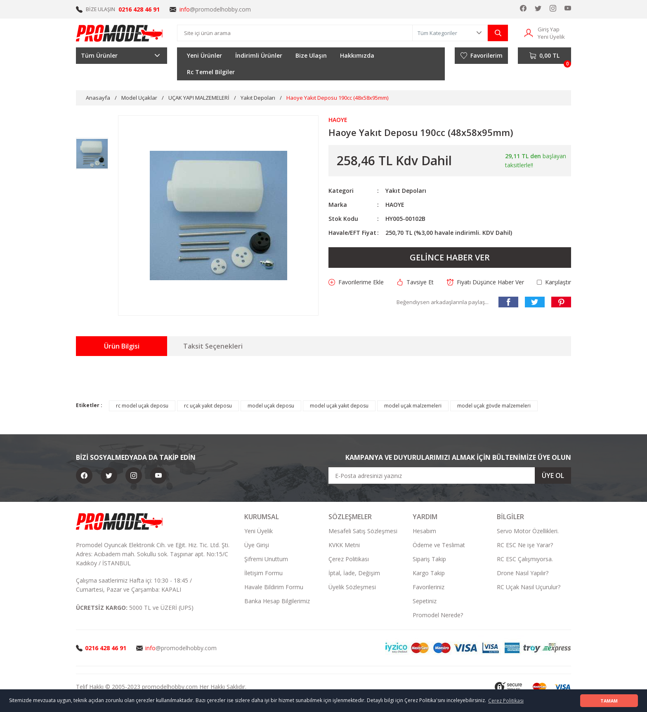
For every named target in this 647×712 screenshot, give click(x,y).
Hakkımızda (357, 55)
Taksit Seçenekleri (213, 346)
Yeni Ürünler (204, 55)
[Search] (295, 33)
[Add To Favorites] (356, 282)
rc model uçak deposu (142, 405)
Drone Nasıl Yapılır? (522, 573)
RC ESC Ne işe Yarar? (525, 545)
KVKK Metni (344, 545)
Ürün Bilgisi (121, 346)
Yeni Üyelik (258, 531)
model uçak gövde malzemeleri (494, 405)
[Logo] (119, 32)
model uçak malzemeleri (413, 405)
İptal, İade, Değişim (354, 573)
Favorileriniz (428, 587)
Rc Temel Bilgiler (211, 72)
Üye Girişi (256, 545)
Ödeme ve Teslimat (439, 545)
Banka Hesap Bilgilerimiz (277, 601)
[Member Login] (528, 32)
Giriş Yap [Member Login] (549, 29)
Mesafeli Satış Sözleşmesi (362, 531)
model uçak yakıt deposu (339, 405)
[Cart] (544, 55)
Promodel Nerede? (438, 615)
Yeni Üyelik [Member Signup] (551, 36)
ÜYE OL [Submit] (553, 475)
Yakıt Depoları (405, 190)
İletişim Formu (263, 573)
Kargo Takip (429, 573)
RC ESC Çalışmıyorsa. (525, 559)
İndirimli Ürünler (258, 55)
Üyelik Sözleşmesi (352, 587)
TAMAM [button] (609, 701)
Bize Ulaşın (311, 55)
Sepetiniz (425, 601)
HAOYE (394, 204)
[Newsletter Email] (449, 475)
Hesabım (424, 531)
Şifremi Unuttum (266, 559)
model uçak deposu (271, 405)
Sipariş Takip (429, 559)
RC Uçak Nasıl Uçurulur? (528, 587)
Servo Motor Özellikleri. (528, 531)
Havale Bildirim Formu (273, 587)
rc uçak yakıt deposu (208, 405)
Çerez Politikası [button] (506, 700)
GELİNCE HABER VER (450, 257)
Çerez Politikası (348, 559)
